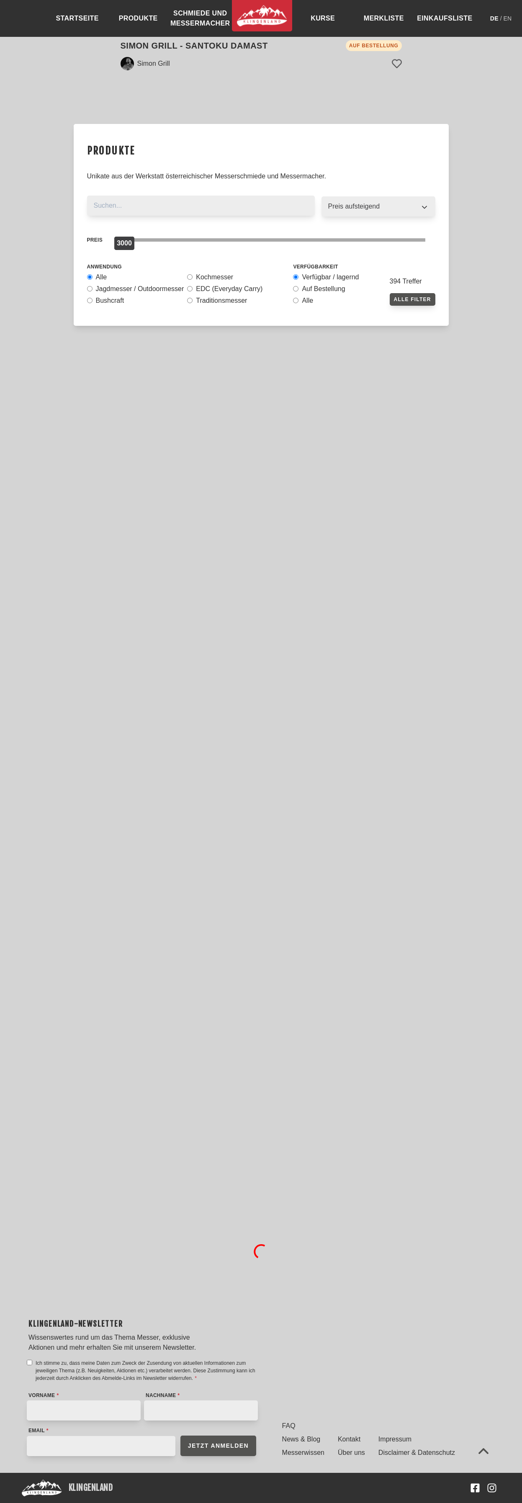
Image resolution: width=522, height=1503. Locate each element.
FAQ (289, 1425)
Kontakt (349, 1439)
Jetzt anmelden (218, 1445)
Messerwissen (303, 1452)
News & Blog (301, 1439)
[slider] (124, 243)
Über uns (351, 1452)
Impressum (394, 1439)
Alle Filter (412, 299)
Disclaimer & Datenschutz (416, 1452)
